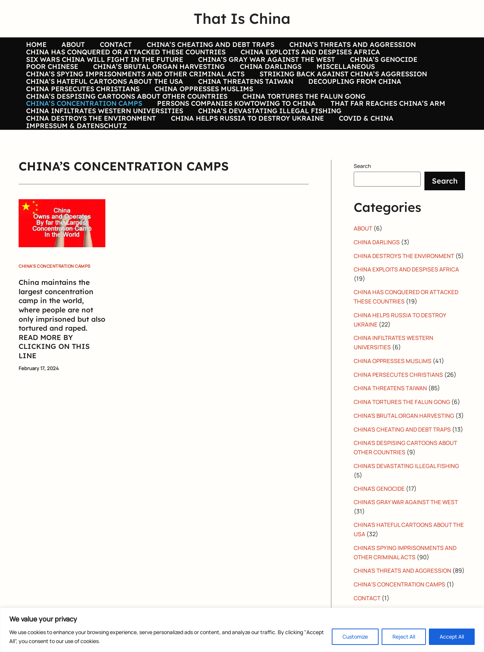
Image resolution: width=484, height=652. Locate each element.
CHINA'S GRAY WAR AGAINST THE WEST (407, 564)
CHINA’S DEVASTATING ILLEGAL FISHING (267, 144)
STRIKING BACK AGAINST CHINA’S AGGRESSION (341, 89)
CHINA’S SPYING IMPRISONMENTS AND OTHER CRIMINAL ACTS (134, 89)
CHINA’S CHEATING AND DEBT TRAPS (205, 45)
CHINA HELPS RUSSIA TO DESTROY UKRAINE (245, 156)
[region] (242, 630)
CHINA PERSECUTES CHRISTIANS (82, 111)
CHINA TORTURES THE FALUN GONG (301, 122)
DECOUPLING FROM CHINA (351, 100)
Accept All (452, 636)
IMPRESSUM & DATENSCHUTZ (75, 167)
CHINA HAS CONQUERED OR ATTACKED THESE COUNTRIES (125, 56)
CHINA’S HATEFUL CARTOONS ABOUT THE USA (103, 100)
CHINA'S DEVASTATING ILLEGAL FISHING (407, 529)
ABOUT (71, 45)
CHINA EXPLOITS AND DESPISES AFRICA (308, 56)
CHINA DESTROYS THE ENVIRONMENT (90, 156)
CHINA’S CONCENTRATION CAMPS (83, 133)
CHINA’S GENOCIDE (380, 67)
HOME (35, 45)
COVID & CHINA (362, 156)
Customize (355, 636)
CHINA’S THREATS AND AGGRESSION (346, 45)
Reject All (403, 636)
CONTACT (112, 45)
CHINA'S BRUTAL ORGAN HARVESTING (405, 462)
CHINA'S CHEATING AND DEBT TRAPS (404, 484)
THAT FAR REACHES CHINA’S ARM (384, 133)
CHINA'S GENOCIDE (380, 551)
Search (362, 207)
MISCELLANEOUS (340, 78)
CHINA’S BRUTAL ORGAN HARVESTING (157, 78)
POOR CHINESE (51, 78)
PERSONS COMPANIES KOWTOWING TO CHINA (234, 133)
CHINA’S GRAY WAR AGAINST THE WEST (264, 67)
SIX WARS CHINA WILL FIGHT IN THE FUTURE (103, 67)
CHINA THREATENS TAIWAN (243, 100)
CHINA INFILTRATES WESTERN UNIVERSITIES (103, 144)
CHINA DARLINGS (267, 78)
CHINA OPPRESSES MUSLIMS (201, 111)
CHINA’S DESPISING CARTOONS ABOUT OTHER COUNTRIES (126, 122)
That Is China (242, 18)
